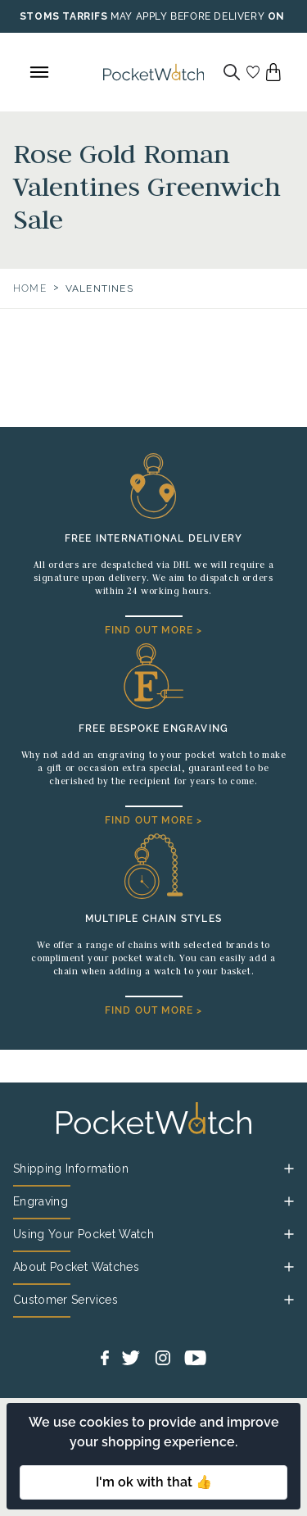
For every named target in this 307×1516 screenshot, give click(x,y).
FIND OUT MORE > (154, 630)
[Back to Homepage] (154, 72)
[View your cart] (273, 72)
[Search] (231, 72)
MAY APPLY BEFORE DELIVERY (187, 16)
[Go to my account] (253, 72)
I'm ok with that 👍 (154, 1482)
